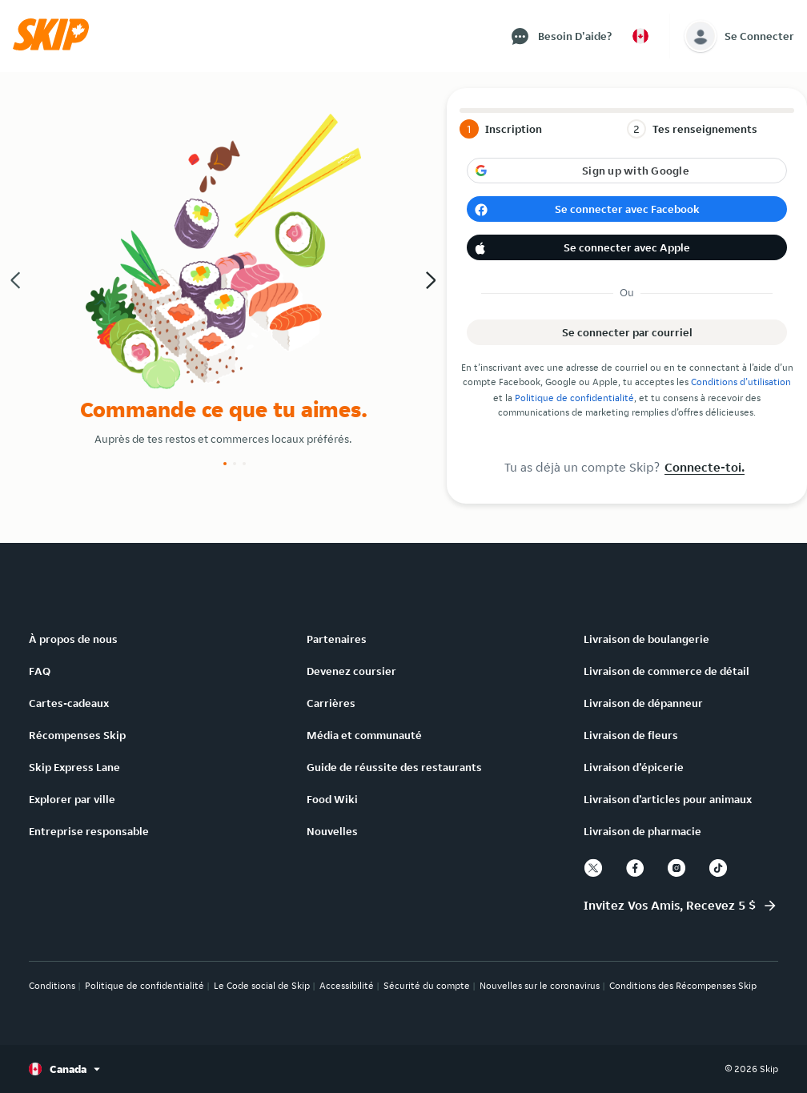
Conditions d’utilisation (741, 382)
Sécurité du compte (426, 985)
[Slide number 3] (244, 463)
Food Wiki (332, 799)
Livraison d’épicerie (634, 767)
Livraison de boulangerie (646, 639)
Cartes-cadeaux (69, 703)
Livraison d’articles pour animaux (668, 799)
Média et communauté (364, 735)
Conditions (52, 985)
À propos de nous (73, 639)
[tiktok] (718, 868)
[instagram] (676, 868)
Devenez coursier (351, 671)
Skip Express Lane (74, 767)
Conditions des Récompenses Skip (683, 985)
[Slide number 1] (225, 463)
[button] (56, 46)
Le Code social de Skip (262, 985)
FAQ (39, 671)
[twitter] (593, 868)
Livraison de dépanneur (643, 703)
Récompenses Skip (77, 735)
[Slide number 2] (234, 463)
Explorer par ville (72, 799)
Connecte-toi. (704, 467)
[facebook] (634, 868)
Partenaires (337, 639)
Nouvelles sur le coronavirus (540, 985)
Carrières (331, 703)
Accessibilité (346, 985)
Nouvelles (332, 831)
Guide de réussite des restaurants (394, 767)
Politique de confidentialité (574, 398)
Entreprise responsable (89, 831)
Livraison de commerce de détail (666, 671)
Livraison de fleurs (631, 735)
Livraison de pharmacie (642, 831)
